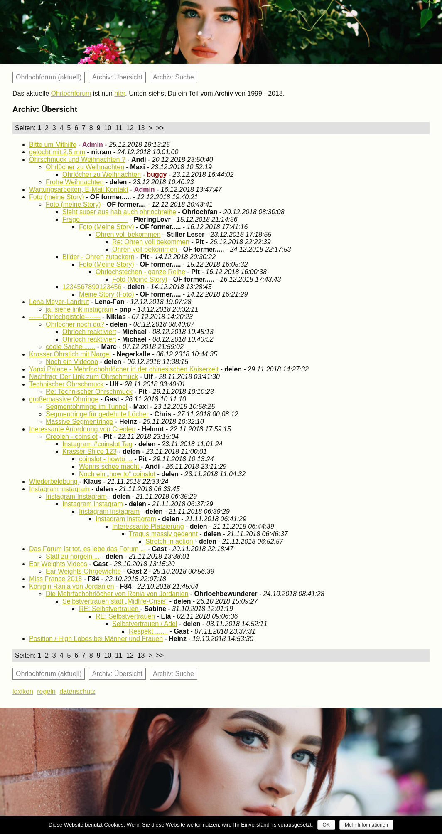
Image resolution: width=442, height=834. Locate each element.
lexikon (22, 691)
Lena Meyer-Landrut (59, 301)
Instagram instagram (59, 488)
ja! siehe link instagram (79, 309)
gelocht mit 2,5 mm (57, 152)
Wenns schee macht (110, 466)
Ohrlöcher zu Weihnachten (85, 167)
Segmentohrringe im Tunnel (87, 406)
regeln (46, 691)
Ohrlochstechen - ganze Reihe (140, 271)
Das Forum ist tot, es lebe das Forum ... (87, 548)
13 (141, 127)
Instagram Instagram (76, 496)
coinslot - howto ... (106, 459)
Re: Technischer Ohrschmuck (89, 391)
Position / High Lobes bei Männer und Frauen (96, 638)
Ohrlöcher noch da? (75, 324)
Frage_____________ (95, 219)
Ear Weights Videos (58, 563)
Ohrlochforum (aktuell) (48, 77)
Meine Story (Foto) (106, 294)
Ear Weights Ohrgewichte (83, 571)
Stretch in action (169, 541)
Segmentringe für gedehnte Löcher (97, 414)
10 (107, 127)
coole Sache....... (70, 346)
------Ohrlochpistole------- (65, 316)
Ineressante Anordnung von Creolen (82, 429)
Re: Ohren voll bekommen (150, 241)
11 (119, 127)
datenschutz (77, 691)
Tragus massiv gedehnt (164, 533)
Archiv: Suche (173, 77)
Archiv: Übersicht (117, 77)
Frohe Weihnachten (74, 182)
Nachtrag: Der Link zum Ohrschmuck (83, 376)
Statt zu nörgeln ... (73, 556)
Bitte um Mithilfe (52, 144)
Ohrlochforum (71, 93)
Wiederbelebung (54, 481)
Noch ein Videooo (72, 361)
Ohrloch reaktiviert (89, 331)
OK (326, 825)
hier (119, 93)
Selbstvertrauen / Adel (144, 623)
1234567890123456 (91, 286)
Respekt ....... (148, 631)
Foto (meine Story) (56, 196)
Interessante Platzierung (148, 526)
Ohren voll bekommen (128, 234)
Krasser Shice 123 (89, 451)
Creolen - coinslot (72, 436)
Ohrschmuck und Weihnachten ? (77, 159)
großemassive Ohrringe (63, 399)
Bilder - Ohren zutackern (98, 256)
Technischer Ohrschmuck (66, 384)
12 (130, 127)
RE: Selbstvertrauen (109, 608)
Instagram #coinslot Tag (97, 444)
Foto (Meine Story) (106, 226)
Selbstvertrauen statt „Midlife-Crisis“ (114, 601)
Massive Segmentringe (79, 421)
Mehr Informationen (366, 825)
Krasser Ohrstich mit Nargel (70, 354)
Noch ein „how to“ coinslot (117, 474)
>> (160, 127)
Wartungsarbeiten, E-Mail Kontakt (78, 189)
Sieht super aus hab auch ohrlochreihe (119, 211)
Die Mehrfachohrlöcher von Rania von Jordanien (117, 593)
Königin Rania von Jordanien (71, 586)
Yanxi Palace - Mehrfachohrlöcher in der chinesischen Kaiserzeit (124, 369)
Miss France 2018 (55, 578)
